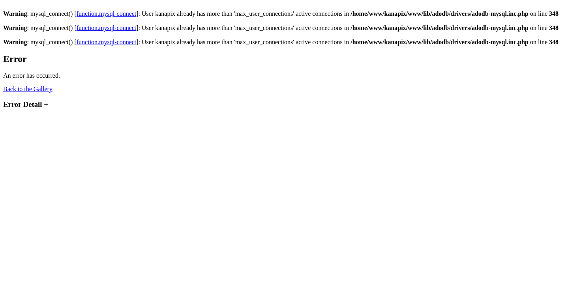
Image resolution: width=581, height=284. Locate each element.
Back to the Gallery (27, 89)
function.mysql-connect (107, 13)
